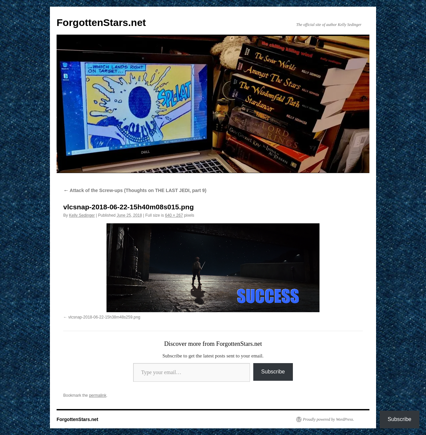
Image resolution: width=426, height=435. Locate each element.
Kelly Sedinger (82, 215)
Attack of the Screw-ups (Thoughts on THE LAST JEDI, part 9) (134, 190)
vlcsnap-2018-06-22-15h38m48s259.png (104, 317)
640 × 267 (174, 215)
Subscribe (273, 371)
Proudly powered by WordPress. (328, 419)
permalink (97, 395)
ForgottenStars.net (101, 22)
